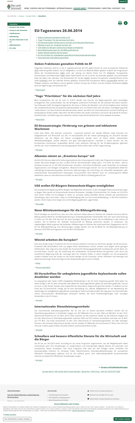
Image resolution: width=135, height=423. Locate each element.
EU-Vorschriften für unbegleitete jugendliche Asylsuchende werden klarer (67, 55)
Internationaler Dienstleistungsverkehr (53, 58)
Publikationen (15, 33)
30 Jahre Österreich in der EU (19, 41)
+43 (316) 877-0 (19, 401)
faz (39, 263)
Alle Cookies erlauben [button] (122, 419)
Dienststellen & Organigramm (59, 398)
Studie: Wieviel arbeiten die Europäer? (53, 52)
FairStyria (106, 8)
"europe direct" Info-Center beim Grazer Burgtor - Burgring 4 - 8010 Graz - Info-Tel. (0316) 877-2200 (81, 371)
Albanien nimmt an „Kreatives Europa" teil (54, 45)
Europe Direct (79, 8)
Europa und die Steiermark (43, 8)
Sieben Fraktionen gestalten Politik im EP (54, 37)
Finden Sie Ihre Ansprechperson (101, 391)
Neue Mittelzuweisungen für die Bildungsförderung (58, 50)
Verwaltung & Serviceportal (58, 395)
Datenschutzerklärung (79, 410)
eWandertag (14, 37)
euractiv (41, 119)
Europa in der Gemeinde (18, 30)
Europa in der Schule (17, 27)
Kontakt (116, 8)
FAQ (123, 8)
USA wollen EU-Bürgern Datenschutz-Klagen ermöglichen (60, 47)
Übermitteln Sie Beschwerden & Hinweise (104, 399)
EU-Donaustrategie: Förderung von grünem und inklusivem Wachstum (66, 42)
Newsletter (41, 16)
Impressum (90, 410)
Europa (20, 16)
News (26, 8)
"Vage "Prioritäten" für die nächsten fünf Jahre (56, 40)
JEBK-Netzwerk (15, 45)
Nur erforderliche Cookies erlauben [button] (17, 419)
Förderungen (94, 8)
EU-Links (13, 48)
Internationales (64, 8)
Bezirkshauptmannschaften (58, 400)
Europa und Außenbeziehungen (114, 367)
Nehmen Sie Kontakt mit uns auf (101, 395)
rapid (40, 150)
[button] (9, 414)
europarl (41, 90)
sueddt (41, 204)
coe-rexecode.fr (44, 267)
